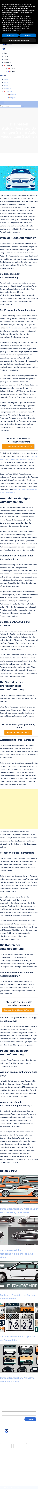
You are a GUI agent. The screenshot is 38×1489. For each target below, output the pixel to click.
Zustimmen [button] (28, 35)
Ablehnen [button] (10, 35)
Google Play (20, 1446)
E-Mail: (19, 1410)
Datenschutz (8, 1464)
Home (6, 53)
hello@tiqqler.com (10, 1439)
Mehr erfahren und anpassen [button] (19, 40)
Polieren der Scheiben (17, 328)
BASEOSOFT (15, 1487)
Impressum (8, 1461)
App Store (5, 1446)
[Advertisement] (19, 809)
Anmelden (30, 1419)
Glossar (6, 1458)
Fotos (6, 56)
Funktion (7, 59)
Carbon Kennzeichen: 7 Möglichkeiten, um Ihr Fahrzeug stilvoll (16, 1254)
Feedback (7, 62)
